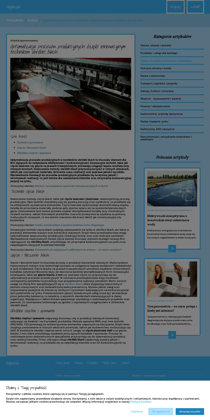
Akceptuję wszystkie (189, 411)
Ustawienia (136, 411)
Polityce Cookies (140, 402)
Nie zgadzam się (161, 411)
